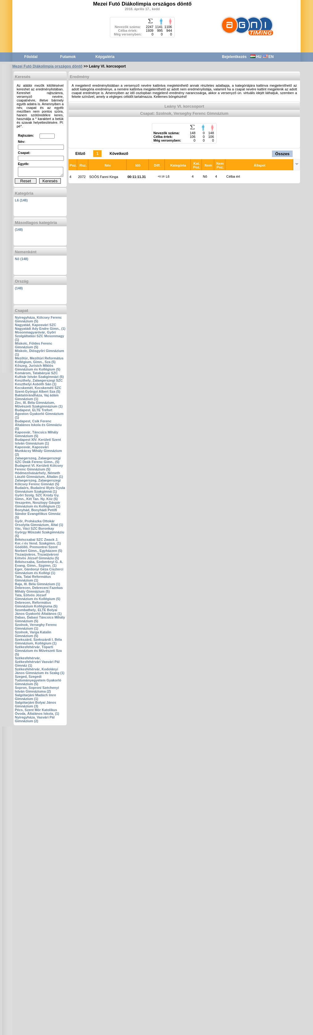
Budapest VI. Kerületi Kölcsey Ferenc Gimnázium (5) (39, 467)
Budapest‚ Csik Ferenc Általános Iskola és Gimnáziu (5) (38, 424)
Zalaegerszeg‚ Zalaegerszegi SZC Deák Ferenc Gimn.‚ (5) (38, 460)
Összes (282, 153)
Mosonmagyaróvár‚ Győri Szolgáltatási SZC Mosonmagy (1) (39, 336)
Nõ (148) (21, 259)
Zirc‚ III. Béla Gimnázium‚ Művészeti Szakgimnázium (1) (39, 404)
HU (255, 57)
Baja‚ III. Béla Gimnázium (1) (37, 584)
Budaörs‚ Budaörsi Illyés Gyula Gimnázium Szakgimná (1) (40, 489)
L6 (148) (21, 200)
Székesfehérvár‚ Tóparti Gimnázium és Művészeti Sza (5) (38, 650)
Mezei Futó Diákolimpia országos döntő (47, 66)
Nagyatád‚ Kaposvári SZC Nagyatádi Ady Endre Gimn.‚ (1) (40, 326)
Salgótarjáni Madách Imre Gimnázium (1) (35, 697)
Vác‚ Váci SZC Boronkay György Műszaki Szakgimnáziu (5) (39, 532)
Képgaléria (105, 57)
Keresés (50, 181)
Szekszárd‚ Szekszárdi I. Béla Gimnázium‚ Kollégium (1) (38, 641)
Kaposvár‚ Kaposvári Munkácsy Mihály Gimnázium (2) (38, 450)
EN (268, 57)
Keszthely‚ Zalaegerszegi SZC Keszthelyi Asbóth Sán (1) (39, 382)
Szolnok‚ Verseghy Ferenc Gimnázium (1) (36, 626)
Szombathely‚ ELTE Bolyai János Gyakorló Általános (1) (38, 611)
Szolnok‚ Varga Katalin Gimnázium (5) (33, 634)
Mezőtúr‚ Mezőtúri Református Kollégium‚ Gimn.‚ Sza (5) (39, 360)
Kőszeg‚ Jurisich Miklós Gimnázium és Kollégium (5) (37, 367)
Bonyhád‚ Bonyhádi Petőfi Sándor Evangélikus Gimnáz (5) (38, 513)
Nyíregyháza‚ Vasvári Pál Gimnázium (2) (35, 719)
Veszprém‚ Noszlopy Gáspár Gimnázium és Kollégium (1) (37, 504)
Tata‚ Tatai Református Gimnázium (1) (33, 578)
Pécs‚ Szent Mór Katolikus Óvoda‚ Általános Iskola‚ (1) (37, 711)
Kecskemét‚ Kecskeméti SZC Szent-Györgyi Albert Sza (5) (38, 389)
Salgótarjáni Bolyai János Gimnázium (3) (35, 704)
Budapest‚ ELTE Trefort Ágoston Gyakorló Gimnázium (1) (39, 413)
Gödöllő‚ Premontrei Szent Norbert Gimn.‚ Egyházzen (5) (38, 549)
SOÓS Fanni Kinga (103, 177)
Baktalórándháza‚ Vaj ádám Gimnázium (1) (37, 397)
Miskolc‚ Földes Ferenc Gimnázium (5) (33, 345)
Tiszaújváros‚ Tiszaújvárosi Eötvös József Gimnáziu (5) (37, 556)
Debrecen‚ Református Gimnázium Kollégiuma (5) (36, 604)
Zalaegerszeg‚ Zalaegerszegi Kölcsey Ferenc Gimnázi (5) (38, 482)
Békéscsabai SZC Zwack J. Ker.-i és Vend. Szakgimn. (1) (38, 541)
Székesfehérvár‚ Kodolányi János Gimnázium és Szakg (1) (40, 671)
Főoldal (31, 57)
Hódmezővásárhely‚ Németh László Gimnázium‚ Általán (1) (39, 474)
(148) (19, 229)
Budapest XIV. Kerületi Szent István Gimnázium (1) (38, 441)
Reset (25, 181)
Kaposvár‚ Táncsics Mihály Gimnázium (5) (36, 434)
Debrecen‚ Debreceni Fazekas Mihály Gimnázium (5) (39, 589)
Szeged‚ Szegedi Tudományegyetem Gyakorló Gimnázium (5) (38, 680)
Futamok (68, 57)
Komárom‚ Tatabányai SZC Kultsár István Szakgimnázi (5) (39, 375)
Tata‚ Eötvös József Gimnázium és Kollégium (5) (37, 597)
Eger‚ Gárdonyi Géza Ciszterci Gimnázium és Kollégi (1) (39, 571)
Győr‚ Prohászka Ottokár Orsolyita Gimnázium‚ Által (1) (39, 523)
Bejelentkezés (234, 57)
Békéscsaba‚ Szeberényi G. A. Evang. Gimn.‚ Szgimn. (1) (39, 563)
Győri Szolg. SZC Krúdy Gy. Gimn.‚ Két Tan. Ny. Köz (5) (37, 497)
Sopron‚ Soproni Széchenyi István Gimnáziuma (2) (37, 689)
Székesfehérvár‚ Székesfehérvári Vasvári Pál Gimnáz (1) (37, 661)
